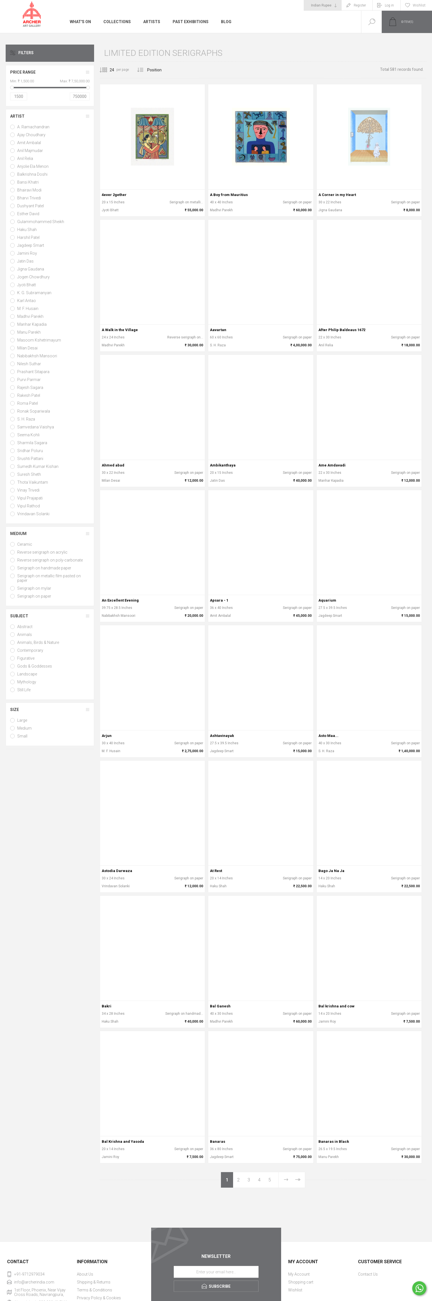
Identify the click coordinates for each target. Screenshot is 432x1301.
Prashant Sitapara (33, 371)
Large (22, 720)
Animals (24, 634)
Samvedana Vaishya (35, 427)
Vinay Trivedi (28, 490)
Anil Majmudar (30, 150)
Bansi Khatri (28, 182)
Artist (17, 116)
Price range (23, 72)
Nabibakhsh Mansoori (37, 356)
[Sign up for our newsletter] (216, 1272)
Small (22, 736)
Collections (117, 21)
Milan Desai (27, 348)
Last (297, 1180)
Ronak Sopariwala (33, 411)
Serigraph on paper (34, 596)
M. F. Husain (27, 308)
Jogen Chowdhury (33, 277)
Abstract (24, 626)
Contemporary (30, 650)
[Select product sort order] (158, 70)
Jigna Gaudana (30, 269)
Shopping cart (300, 1282)
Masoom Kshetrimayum (39, 340)
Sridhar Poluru (30, 450)
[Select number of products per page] (108, 70)
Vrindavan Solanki (33, 514)
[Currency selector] (322, 5)
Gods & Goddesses (34, 666)
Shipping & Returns (93, 1282)
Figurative (25, 658)
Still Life (24, 690)
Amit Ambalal (29, 142)
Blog (226, 21)
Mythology (26, 682)
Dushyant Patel (30, 206)
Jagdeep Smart (30, 245)
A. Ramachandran (33, 127)
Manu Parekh (29, 332)
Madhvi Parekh (30, 316)
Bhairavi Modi (29, 190)
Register (360, 5)
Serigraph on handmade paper (44, 568)
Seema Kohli (28, 435)
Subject (19, 616)
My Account (299, 1274)
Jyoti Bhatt (26, 285)
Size (14, 709)
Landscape (27, 674)
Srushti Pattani (30, 458)
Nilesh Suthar (29, 364)
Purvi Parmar (29, 379)
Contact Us (368, 1274)
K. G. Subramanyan (34, 292)
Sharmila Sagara (32, 443)
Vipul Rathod (28, 506)
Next (285, 1180)
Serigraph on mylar (34, 588)
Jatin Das (25, 261)
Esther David (28, 214)
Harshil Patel (28, 237)
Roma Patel (27, 403)
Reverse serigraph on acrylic (42, 552)
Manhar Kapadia (32, 324)
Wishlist (295, 1290)
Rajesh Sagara (30, 387)
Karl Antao (26, 300)
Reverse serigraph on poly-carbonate (50, 560)
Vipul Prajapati (30, 498)
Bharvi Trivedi (29, 198)
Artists (151, 21)
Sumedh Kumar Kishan (37, 466)
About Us (85, 1274)
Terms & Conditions (94, 1290)
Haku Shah (27, 229)
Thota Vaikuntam (32, 482)
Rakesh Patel (28, 395)
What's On (80, 21)
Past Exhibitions (191, 21)
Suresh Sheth (29, 474)
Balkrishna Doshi (32, 174)
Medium (18, 533)
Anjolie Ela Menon (33, 166)
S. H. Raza (26, 419)
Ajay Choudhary (31, 135)
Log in (389, 5)
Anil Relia (25, 158)
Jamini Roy (27, 253)
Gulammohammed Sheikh (40, 221)
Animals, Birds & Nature (38, 642)
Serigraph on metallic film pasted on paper (49, 578)
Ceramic (24, 544)
